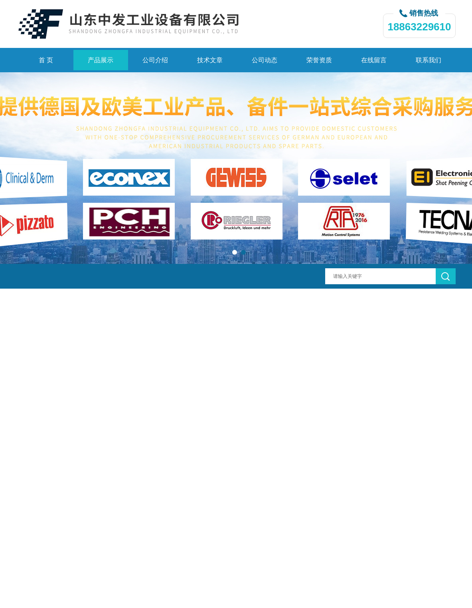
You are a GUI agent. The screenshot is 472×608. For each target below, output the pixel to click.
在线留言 (374, 60)
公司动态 (264, 60)
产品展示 (100, 60)
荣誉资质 (319, 60)
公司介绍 (155, 60)
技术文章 (210, 60)
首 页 (46, 60)
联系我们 (428, 60)
